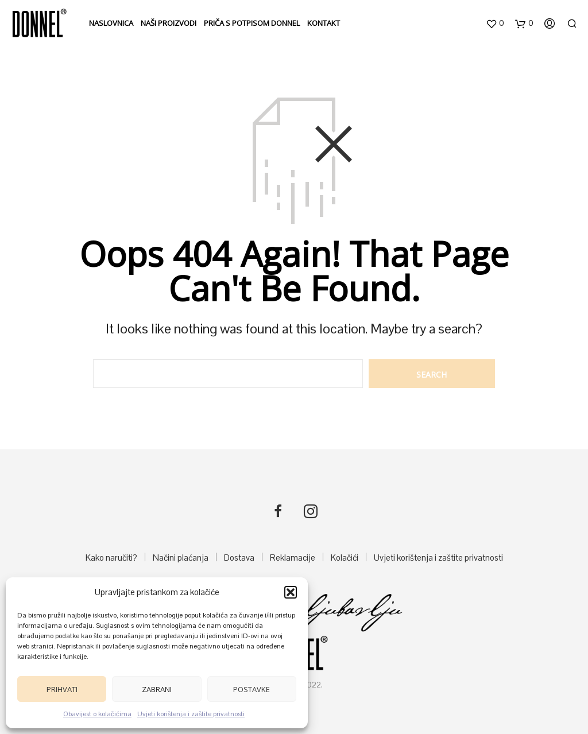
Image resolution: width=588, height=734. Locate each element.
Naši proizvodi (168, 23)
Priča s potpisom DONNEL (252, 23)
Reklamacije (292, 557)
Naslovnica (111, 23)
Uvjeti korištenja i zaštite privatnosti (191, 714)
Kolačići (344, 557)
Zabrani (157, 689)
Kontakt (323, 23)
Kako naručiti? (111, 557)
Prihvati (62, 689)
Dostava (239, 557)
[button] (290, 592)
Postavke (251, 689)
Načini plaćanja (180, 557)
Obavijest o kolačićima (97, 714)
